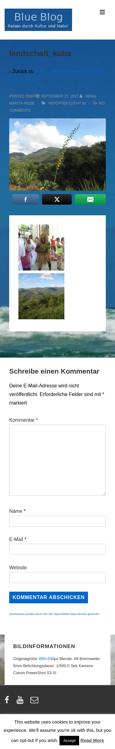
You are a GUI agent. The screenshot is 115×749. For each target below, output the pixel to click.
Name (15, 511)
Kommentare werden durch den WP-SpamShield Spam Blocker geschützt (54, 614)
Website (18, 567)
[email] (35, 702)
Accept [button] (69, 740)
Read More (92, 740)
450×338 (46, 658)
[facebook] (8, 702)
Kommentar (23, 420)
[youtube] (21, 702)
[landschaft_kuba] (60, 96)
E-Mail (16, 539)
